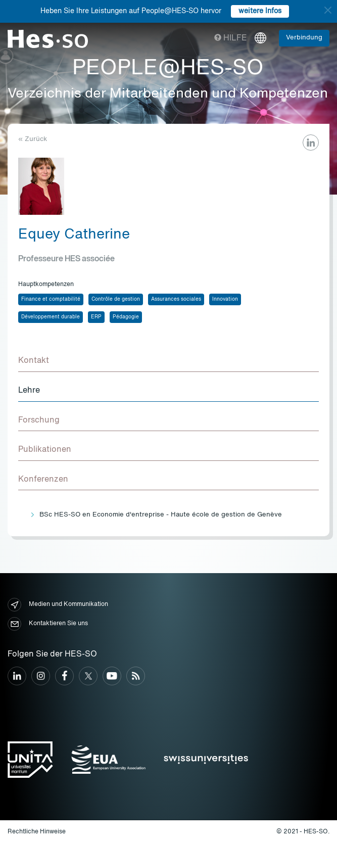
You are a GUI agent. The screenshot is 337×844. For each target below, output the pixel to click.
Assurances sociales (176, 299)
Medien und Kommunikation (58, 605)
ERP (96, 316)
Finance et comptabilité (50, 299)
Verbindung (304, 37)
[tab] (168, 361)
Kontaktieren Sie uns (48, 624)
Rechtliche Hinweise (37, 832)
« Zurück (32, 139)
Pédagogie (126, 316)
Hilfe (230, 38)
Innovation (225, 299)
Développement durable (50, 316)
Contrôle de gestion (115, 299)
